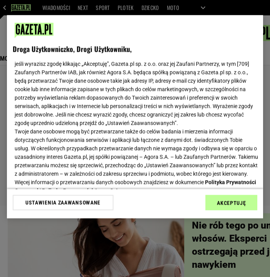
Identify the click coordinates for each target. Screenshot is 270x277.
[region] (135, 116)
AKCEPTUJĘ (231, 203)
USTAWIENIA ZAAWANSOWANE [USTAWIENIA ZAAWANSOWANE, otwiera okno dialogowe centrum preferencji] (62, 202)
